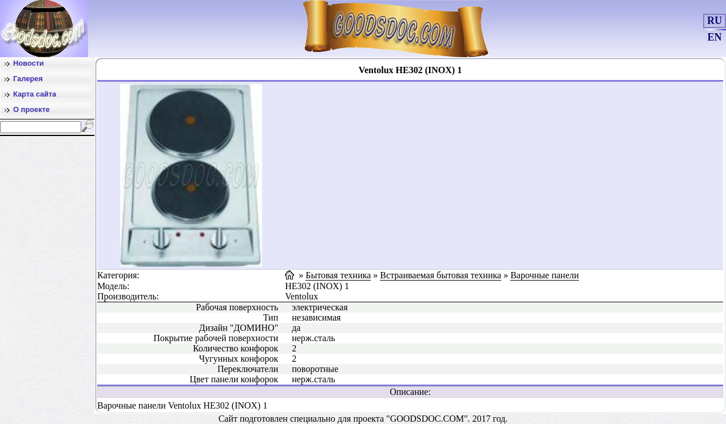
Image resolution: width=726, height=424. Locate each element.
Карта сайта (34, 94)
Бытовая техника (338, 275)
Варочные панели (544, 275)
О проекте (31, 109)
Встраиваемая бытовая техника (440, 275)
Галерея (28, 78)
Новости (28, 63)
